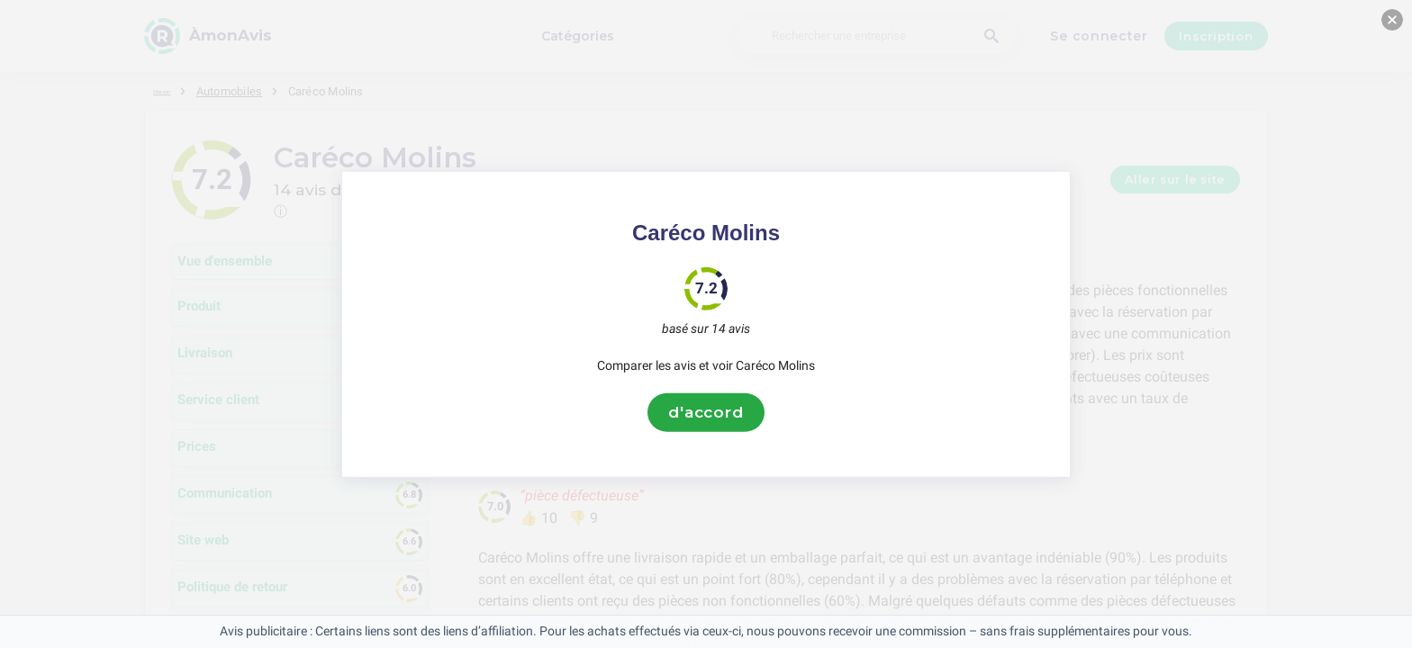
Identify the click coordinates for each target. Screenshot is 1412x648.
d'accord (706, 412)
